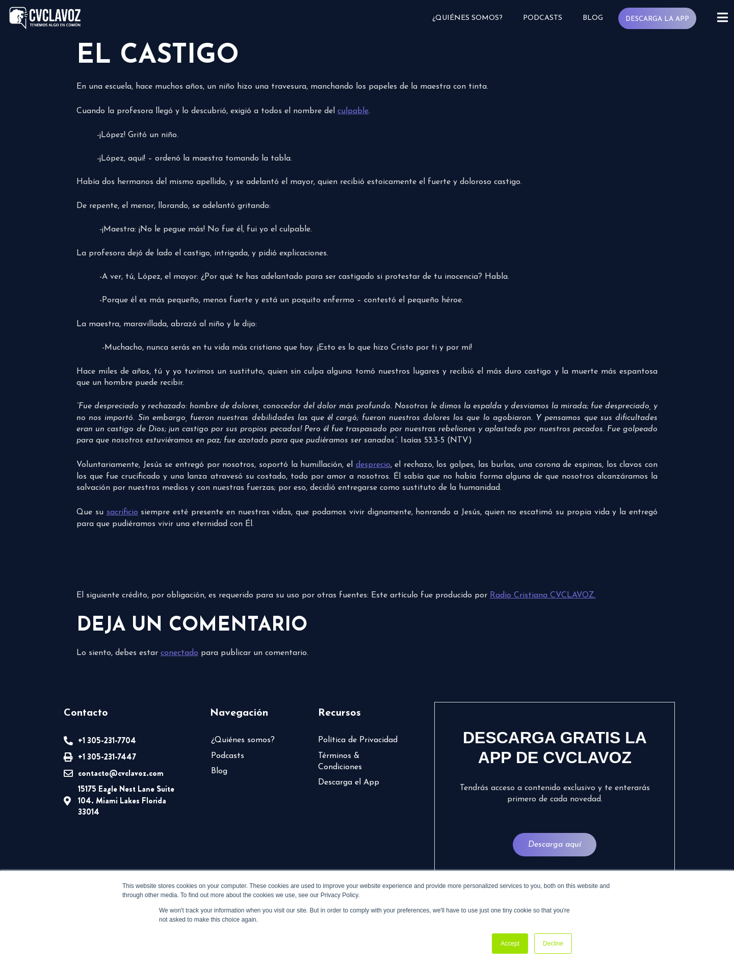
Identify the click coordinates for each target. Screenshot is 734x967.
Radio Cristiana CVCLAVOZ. (543, 595)
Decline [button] (553, 943)
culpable (353, 111)
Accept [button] (510, 943)
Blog (592, 18)
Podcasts (542, 18)
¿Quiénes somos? (467, 18)
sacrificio (122, 512)
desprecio (373, 465)
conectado (179, 653)
